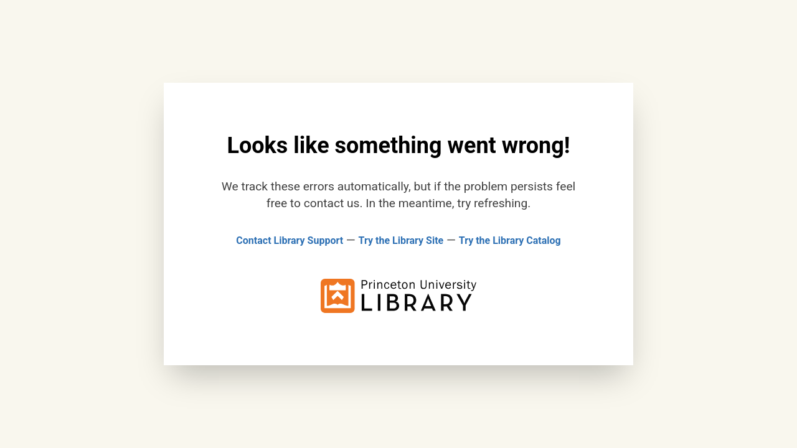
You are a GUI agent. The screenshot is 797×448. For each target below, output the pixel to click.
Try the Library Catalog (510, 240)
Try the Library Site (401, 240)
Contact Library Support (289, 240)
